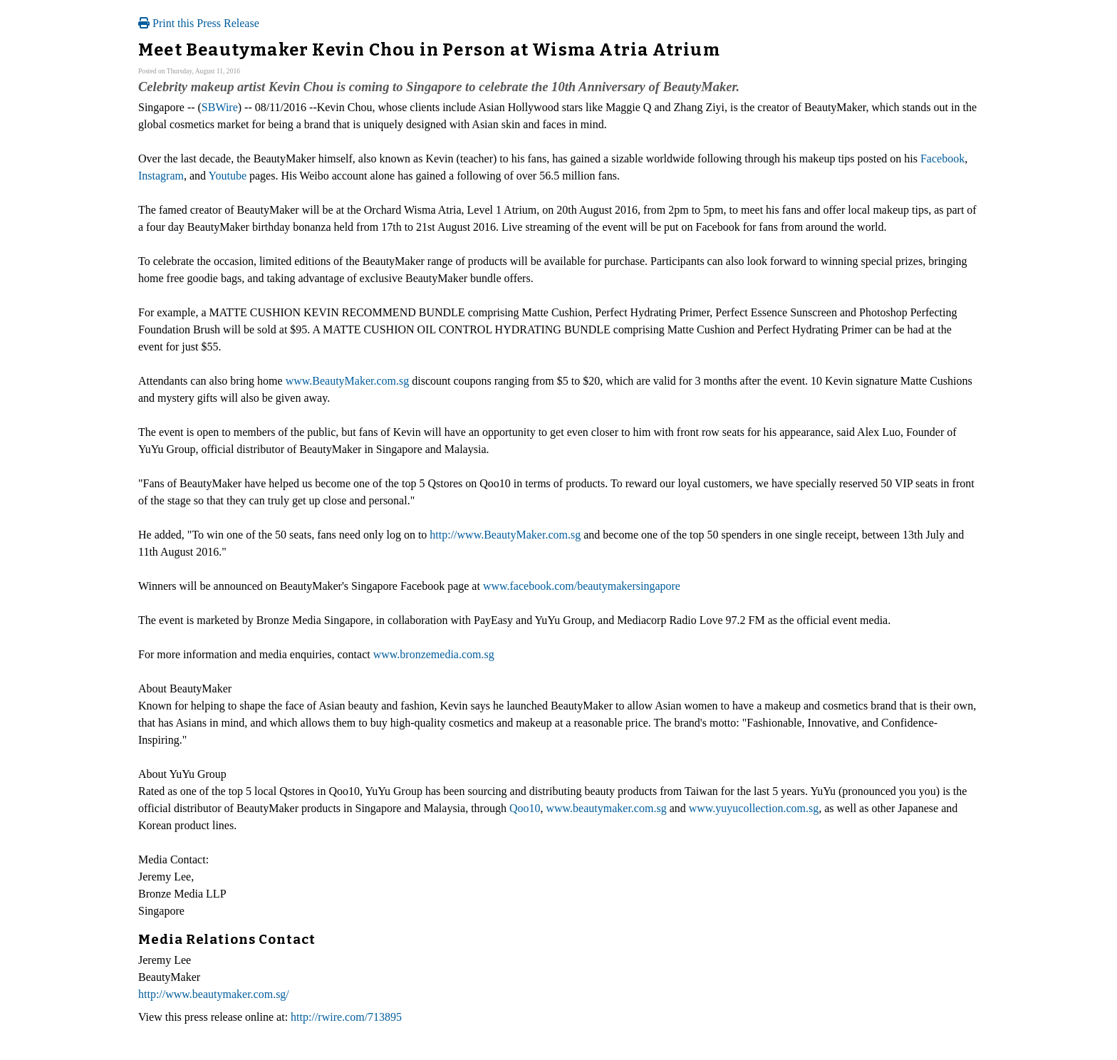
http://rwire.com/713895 (346, 1017)
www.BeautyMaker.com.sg (348, 381)
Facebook (942, 158)
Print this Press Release (198, 23)
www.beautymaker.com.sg (606, 808)
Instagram (161, 176)
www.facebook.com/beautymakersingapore (581, 586)
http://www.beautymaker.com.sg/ (213, 994)
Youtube (228, 176)
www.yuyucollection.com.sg (754, 808)
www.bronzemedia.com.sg (433, 654)
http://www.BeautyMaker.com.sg (505, 535)
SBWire (220, 107)
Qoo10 (525, 808)
